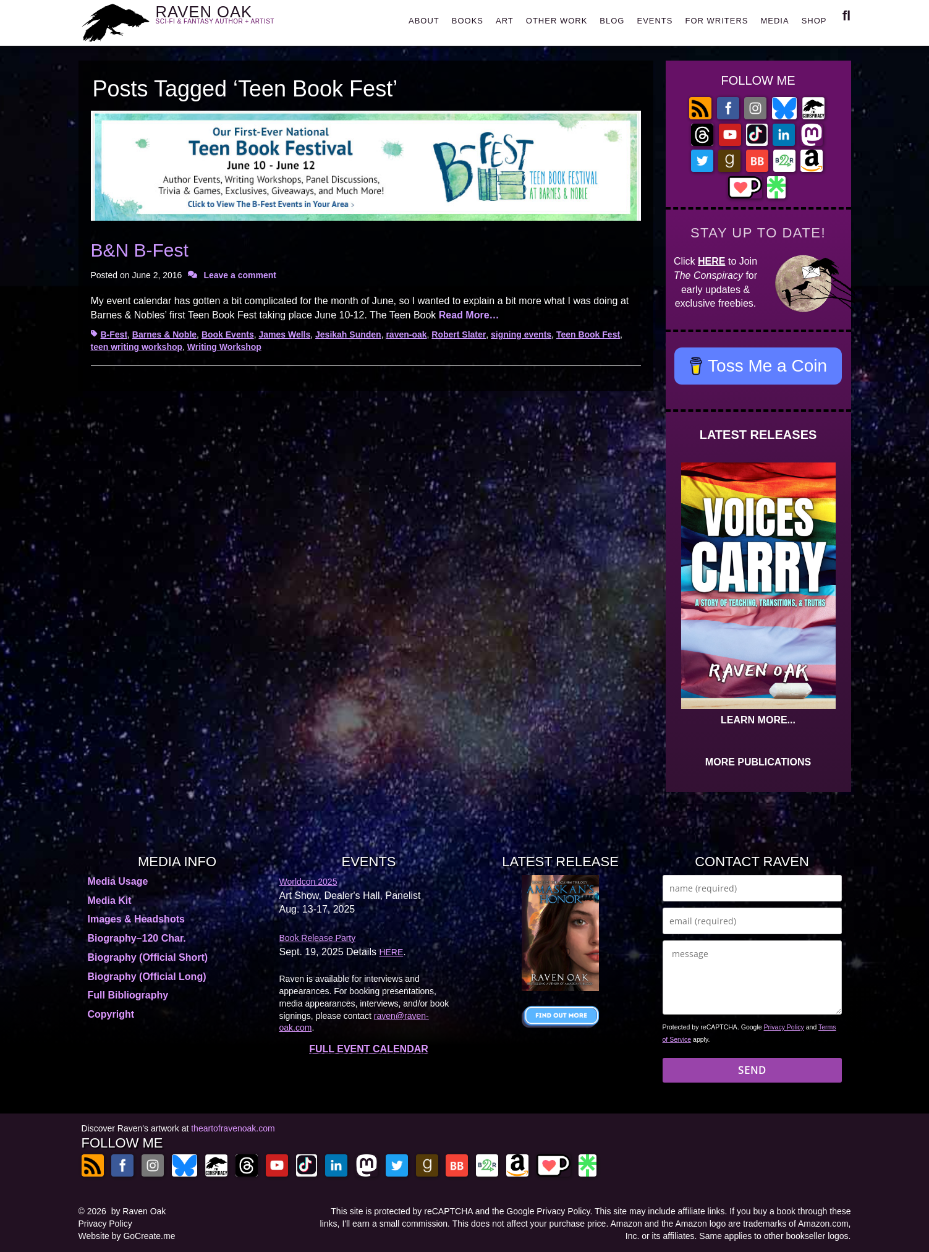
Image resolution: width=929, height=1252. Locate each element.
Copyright (111, 1014)
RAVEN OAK (233, 19)
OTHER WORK (557, 20)
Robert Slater (458, 334)
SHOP (814, 20)
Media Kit (110, 900)
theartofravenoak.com (232, 1128)
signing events (521, 334)
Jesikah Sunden (348, 334)
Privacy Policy (784, 1027)
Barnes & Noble (164, 334)
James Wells (284, 334)
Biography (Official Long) (147, 976)
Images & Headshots (136, 919)
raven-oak (406, 334)
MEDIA (774, 20)
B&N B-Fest (140, 250)
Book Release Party (317, 938)
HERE (711, 261)
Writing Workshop (224, 347)
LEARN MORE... (758, 720)
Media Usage (118, 881)
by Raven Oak (138, 1211)
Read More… (469, 315)
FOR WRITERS (716, 20)
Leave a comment (239, 275)
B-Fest (114, 334)
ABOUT (424, 20)
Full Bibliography (128, 995)
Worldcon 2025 (308, 882)
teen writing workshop (137, 347)
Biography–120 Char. (137, 938)
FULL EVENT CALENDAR (368, 1049)
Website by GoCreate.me (127, 1236)
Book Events (227, 334)
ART (505, 20)
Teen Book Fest (588, 334)
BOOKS (467, 20)
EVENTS (654, 20)
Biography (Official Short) (148, 957)
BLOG (612, 20)
